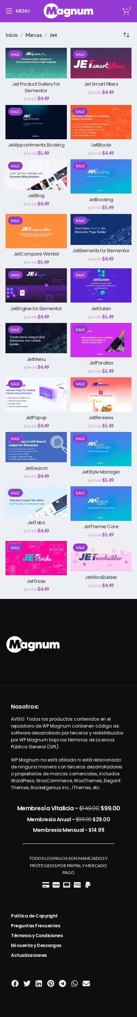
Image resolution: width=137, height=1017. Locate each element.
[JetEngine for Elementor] (36, 285)
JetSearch (36, 468)
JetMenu (36, 359)
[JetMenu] (36, 338)
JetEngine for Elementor (36, 308)
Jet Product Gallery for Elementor (36, 87)
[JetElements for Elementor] (101, 229)
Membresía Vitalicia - (68, 808)
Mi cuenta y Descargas (36, 945)
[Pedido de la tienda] (126, 35)
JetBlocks (101, 145)
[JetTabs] (36, 501)
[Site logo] (68, 10)
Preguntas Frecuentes (35, 926)
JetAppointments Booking (36, 145)
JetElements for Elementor (101, 251)
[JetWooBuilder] (101, 556)
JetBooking (101, 199)
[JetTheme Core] (101, 503)
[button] (15, 983)
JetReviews (100, 417)
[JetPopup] (36, 394)
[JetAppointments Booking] (36, 122)
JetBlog (36, 195)
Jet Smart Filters (101, 84)
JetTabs (36, 522)
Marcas (34, 35)
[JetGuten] (101, 285)
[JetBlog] (36, 174)
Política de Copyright (34, 916)
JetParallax (101, 363)
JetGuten (101, 308)
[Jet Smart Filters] (101, 63)
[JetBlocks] (101, 122)
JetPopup (36, 417)
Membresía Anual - (68, 819)
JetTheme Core (101, 526)
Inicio (11, 35)
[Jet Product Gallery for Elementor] (36, 63)
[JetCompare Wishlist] (36, 231)
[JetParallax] (101, 340)
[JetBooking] (101, 176)
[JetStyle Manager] (101, 449)
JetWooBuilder (101, 577)
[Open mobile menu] (18, 11)
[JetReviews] (101, 394)
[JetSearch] (36, 447)
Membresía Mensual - (68, 830)
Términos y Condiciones (36, 935)
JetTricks (36, 581)
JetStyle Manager (100, 472)
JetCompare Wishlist (36, 254)
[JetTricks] (36, 558)
